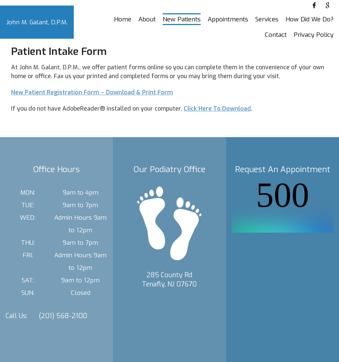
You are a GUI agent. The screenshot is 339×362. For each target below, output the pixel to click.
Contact (276, 35)
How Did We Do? (309, 19)
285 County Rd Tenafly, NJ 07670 (169, 280)
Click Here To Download (217, 108)
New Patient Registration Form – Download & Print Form (92, 92)
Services (267, 19)
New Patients (182, 19)
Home (122, 19)
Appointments (228, 19)
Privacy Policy (313, 35)
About (147, 19)
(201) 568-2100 (63, 315)
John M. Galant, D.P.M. (37, 22)
